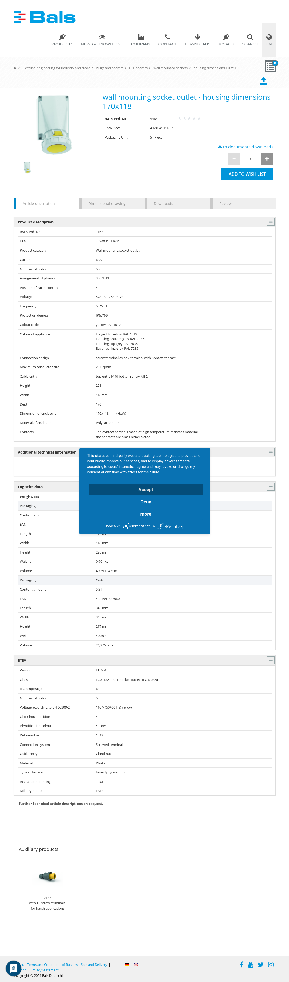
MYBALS (226, 44)
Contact (167, 44)
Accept (145, 489)
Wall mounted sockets (170, 68)
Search (250, 44)
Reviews (226, 203)
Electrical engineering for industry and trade (56, 68)
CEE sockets (138, 68)
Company (141, 44)
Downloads (197, 44)
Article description (39, 203)
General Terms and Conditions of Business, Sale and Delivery (60, 964)
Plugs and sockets (109, 68)
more (145, 514)
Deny (145, 501)
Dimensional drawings (107, 203)
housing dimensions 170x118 (215, 68)
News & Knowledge (102, 44)
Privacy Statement (44, 970)
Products (62, 44)
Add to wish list (247, 174)
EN (269, 44)
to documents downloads (245, 147)
